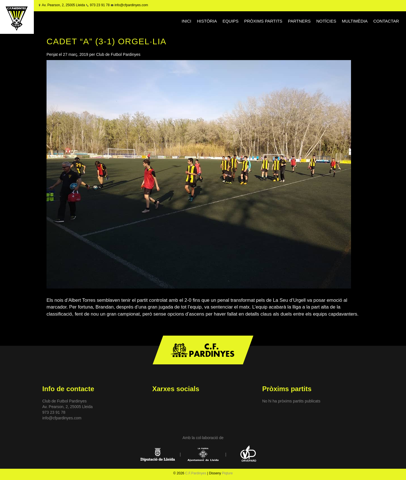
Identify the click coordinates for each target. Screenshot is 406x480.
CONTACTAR (386, 21)
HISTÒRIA (207, 21)
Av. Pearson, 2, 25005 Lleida (63, 5)
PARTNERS (299, 21)
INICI (186, 21)
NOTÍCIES (326, 21)
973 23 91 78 (100, 5)
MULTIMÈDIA (354, 21)
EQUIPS (230, 21)
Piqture (227, 473)
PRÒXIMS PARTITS (263, 21)
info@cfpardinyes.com (131, 5)
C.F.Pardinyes (195, 473)
